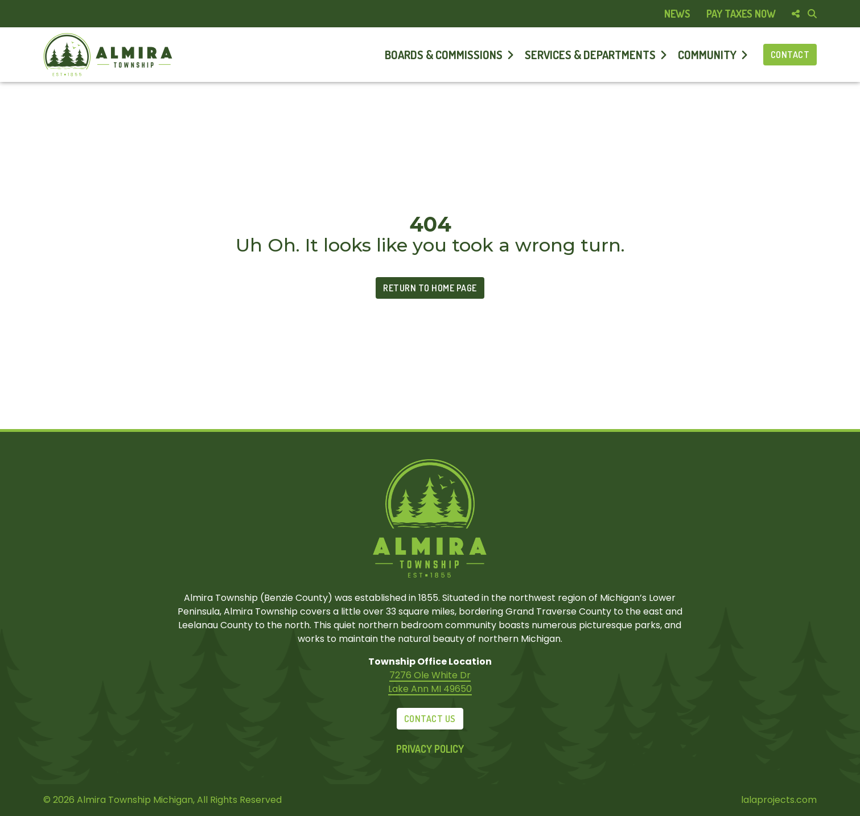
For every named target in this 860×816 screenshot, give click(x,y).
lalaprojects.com (779, 799)
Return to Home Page (430, 288)
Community (707, 54)
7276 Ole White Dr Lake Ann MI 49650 (430, 682)
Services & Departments (590, 54)
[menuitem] (677, 14)
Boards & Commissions (444, 54)
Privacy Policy (430, 749)
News (677, 13)
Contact (790, 54)
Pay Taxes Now (741, 13)
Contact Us (430, 718)
